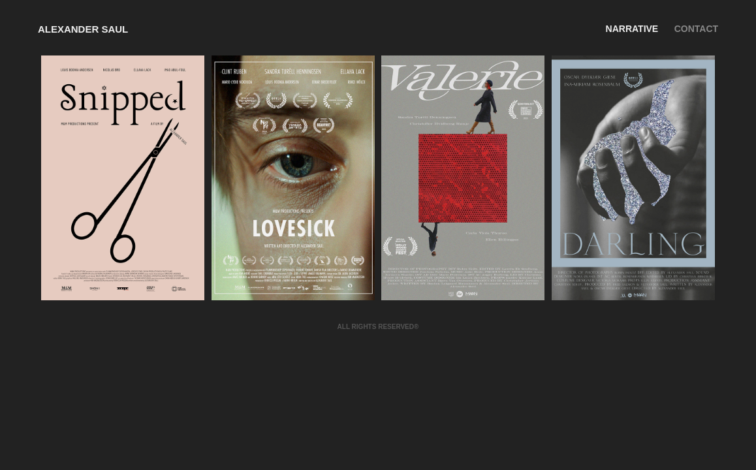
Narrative (632, 29)
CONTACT (696, 29)
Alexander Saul (83, 29)
